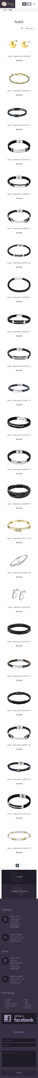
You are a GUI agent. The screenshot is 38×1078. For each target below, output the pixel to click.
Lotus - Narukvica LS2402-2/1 (19, 710)
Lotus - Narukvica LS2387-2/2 (19, 745)
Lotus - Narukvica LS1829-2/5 (19, 779)
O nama (8, 1000)
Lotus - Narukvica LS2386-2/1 (19, 297)
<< (13, 865)
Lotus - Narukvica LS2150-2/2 (19, 125)
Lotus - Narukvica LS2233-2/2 (19, 90)
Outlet (27, 1004)
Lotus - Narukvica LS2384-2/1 (19, 504)
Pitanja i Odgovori (19, 891)
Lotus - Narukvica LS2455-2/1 (19, 469)
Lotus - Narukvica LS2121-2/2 (19, 538)
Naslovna (28, 1008)
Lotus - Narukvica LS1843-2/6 (19, 573)
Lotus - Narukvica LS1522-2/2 (19, 814)
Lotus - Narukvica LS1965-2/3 (19, 676)
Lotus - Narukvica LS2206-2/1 (19, 641)
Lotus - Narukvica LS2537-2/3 (19, 263)
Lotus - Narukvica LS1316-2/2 (19, 435)
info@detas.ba (15, 925)
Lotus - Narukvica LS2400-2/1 (19, 194)
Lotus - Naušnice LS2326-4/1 (19, 607)
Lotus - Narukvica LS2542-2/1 (19, 159)
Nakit (26, 1002)
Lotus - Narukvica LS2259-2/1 (19, 848)
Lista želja (28, 1006)
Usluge (8, 1002)
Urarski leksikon (11, 1006)
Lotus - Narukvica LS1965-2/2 (19, 400)
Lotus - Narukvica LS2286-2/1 (19, 331)
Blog (7, 1008)
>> (24, 865)
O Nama (19, 877)
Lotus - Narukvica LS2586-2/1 (19, 366)
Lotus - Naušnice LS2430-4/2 (19, 56)
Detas (5, 10)
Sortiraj (30, 28)
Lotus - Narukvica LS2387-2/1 (19, 228)
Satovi (27, 1000)
